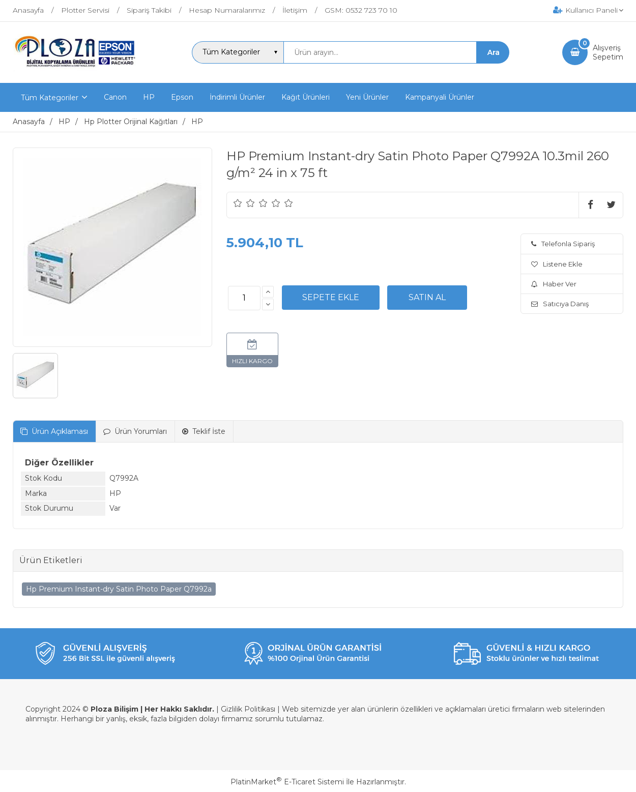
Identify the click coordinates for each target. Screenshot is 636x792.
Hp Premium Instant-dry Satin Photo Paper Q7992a (119, 589)
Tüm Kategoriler (49, 97)
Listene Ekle (557, 264)
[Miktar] (244, 298)
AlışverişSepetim (608, 52)
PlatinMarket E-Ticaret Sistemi (287, 781)
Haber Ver (553, 284)
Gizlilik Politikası (248, 709)
